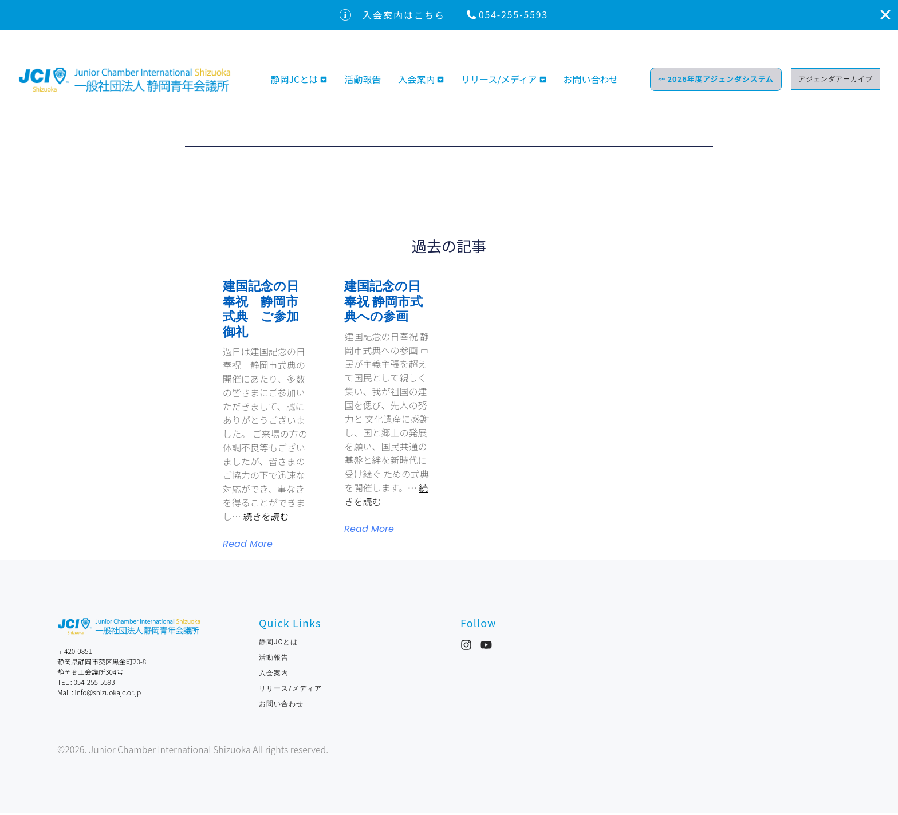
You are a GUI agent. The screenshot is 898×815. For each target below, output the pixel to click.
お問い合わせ (596, 84)
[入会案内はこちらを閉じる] (885, 15)
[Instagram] (466, 646)
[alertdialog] (449, 15)
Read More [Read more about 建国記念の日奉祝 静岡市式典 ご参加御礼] (248, 545)
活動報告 (362, 84)
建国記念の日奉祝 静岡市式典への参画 (383, 303)
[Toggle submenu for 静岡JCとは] (322, 84)
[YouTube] (486, 646)
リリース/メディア (499, 84)
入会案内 (416, 84)
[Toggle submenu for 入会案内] (439, 84)
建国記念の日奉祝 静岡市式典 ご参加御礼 (261, 310)
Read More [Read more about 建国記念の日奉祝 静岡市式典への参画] (369, 531)
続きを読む (266, 518)
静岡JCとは (294, 84)
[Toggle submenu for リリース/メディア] (541, 84)
